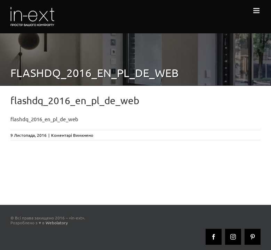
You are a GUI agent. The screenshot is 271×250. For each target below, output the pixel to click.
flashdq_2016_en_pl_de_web (44, 119)
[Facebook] (214, 237)
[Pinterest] (253, 237)
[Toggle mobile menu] (257, 10)
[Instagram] (233, 237)
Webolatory (57, 222)
